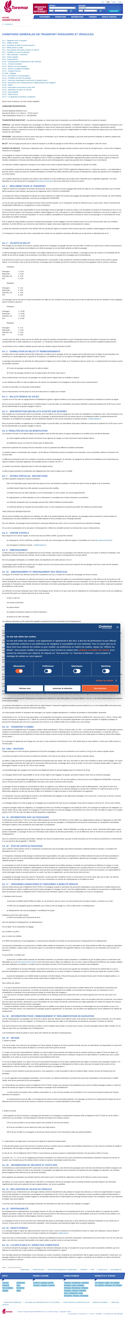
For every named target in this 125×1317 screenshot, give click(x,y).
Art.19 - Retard (7, 85)
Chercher (114, 11)
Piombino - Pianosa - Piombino (75, 1291)
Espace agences (109, 17)
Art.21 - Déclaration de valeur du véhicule (16, 90)
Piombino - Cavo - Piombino (74, 1285)
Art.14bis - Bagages (9, 73)
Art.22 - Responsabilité (10, 92)
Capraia (5, 1291)
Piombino (5, 1285)
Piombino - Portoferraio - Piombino (76, 1283)
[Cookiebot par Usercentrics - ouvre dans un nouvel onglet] (100, 627)
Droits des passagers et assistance (62, 1269)
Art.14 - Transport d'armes (11, 71)
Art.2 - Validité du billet (10, 43)
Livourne (5, 1283)
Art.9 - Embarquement (10, 59)
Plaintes (83, 1269)
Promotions (60, 17)
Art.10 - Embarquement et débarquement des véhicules (21, 62)
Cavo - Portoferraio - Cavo (73, 1293)
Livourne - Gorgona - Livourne (44, 1285)
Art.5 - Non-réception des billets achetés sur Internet (20, 50)
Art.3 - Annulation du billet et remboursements (18, 45)
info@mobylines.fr (95, 419)
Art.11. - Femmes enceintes (12, 64)
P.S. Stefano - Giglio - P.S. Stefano (107, 1283)
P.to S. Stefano (7, 1288)
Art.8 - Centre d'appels (10, 57)
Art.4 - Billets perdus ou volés (12, 48)
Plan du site (102, 1269)
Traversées (44, 17)
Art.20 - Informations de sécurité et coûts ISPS (18, 87)
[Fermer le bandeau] (117, 627)
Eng (120, 2)
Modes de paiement (100, 1302)
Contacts (9, 24)
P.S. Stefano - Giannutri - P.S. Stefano (108, 1285)
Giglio (19, 1291)
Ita (103, 2)
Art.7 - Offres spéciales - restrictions (15, 54)
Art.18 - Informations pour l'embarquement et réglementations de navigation (29, 83)
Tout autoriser (100, 688)
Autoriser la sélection (62, 688)
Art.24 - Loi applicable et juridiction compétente (18, 97)
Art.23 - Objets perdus (10, 94)
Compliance (25, 1269)
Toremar (27, 1)
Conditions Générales (12, 1302)
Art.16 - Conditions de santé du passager (16, 78)
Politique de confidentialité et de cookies (42, 1302)
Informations (77, 17)
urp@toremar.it (63, 1233)
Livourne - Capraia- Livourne (43, 1283)
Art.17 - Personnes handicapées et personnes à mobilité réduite (24, 80)
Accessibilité (116, 1269)
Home (4, 1267)
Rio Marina (20, 1288)
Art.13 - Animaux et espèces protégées (16, 69)
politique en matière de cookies (94, 650)
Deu (114, 2)
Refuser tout (25, 688)
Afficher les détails (104, 680)
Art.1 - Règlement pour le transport (14, 40)
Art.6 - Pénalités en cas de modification (16, 52)
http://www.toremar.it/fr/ (44, 181)
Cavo (18, 1285)
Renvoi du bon (38, 1269)
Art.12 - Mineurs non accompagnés (14, 66)
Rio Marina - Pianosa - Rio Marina (76, 1296)
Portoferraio (21, 1283)
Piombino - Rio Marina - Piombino (76, 1288)
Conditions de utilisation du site (76, 1302)
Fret (92, 1269)
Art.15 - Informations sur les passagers (16, 76)
